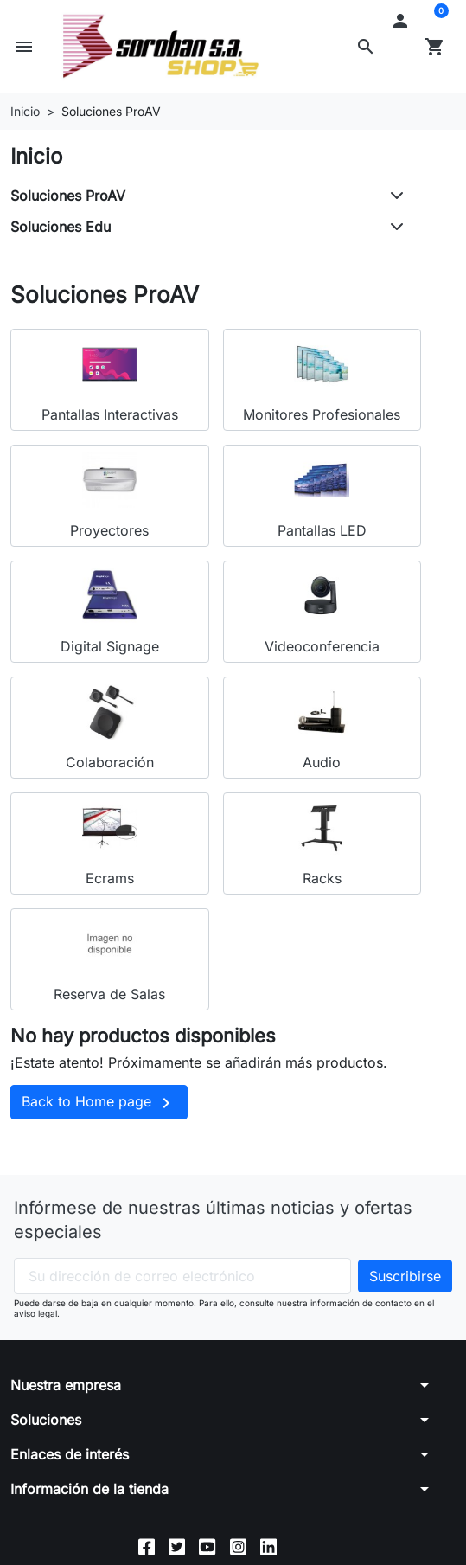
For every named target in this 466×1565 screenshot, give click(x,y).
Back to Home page (99, 1103)
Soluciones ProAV (67, 195)
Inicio (36, 156)
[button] (366, 46)
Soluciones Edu (60, 226)
